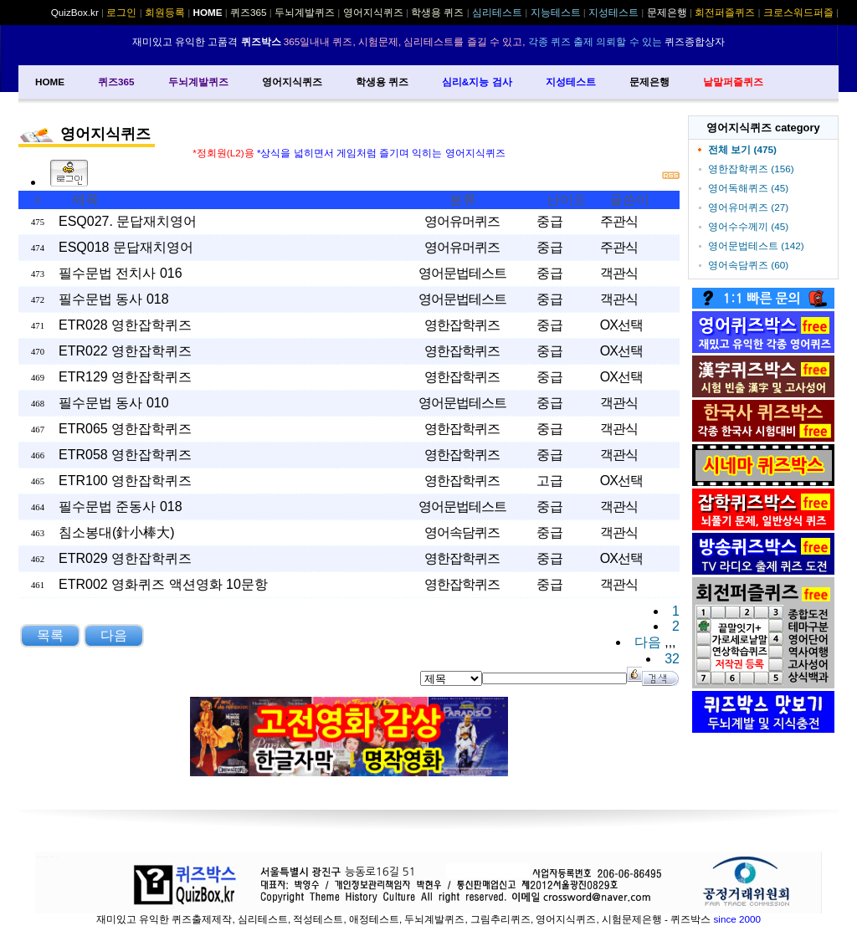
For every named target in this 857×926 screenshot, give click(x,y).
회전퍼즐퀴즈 (725, 12)
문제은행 (649, 81)
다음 (647, 642)
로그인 (121, 12)
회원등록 (165, 12)
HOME (49, 81)
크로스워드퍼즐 (798, 12)
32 (672, 659)
